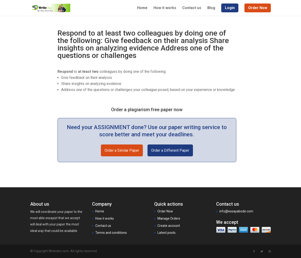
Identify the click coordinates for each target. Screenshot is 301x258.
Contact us (191, 8)
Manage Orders (168, 218)
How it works (165, 8)
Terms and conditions (111, 233)
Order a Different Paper (170, 150)
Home (142, 8)
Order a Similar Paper (122, 150)
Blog (211, 8)
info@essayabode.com (236, 211)
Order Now (165, 211)
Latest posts (166, 233)
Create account (168, 226)
